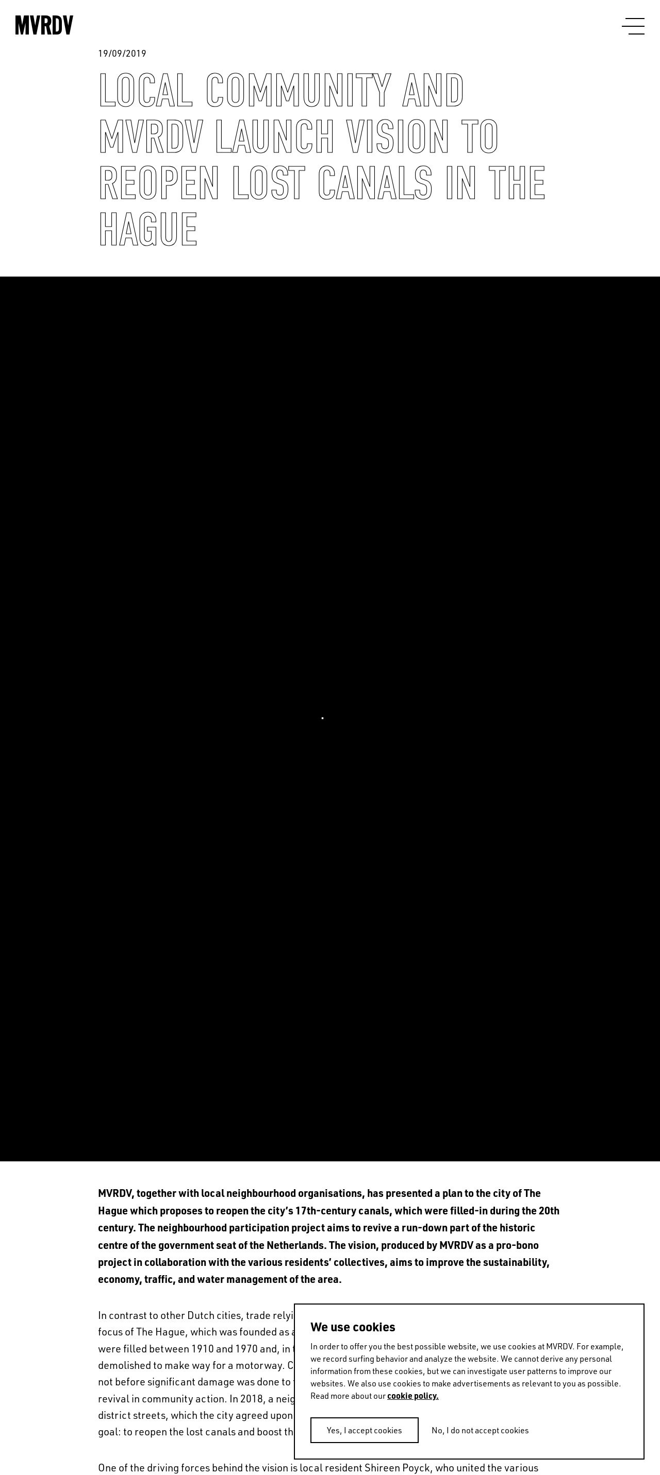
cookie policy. (413, 1395)
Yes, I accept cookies (364, 1430)
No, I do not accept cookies (480, 1430)
